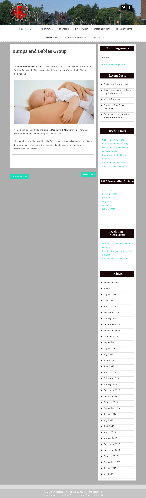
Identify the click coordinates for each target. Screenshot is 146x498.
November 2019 (112, 330)
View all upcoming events (113, 64)
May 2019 (106, 201)
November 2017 (112, 450)
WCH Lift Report (112, 99)
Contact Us (51, 37)
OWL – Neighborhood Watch (115, 147)
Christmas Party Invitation (117, 84)
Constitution (46, 29)
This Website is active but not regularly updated (119, 92)
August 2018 (110, 414)
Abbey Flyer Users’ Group (113, 166)
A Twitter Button (123, 7)
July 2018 (109, 420)
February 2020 (108, 209)
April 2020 (109, 300)
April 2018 (109, 426)
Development (81, 29)
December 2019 (112, 324)
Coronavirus (99, 37)
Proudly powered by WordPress (59, 495)
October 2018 (111, 402)
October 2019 (108, 205)
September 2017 (112, 462)
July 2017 (109, 474)
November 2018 (112, 396)
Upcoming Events (102, 29)
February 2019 (108, 197)
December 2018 (112, 390)
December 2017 (112, 444)
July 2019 (109, 354)
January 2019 (110, 384)
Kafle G (99, 495)
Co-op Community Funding (75, 37)
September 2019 (112, 342)
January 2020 (110, 318)
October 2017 (111, 456)
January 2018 (110, 438)
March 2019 (110, 372)
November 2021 (112, 282)
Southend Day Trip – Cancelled (114, 107)
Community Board (124, 29)
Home (21, 29)
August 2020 (110, 294)
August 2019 (110, 348)
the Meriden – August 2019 (114, 258)
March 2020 (110, 306)
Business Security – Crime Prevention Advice (117, 116)
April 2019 (109, 366)
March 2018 (107, 190)
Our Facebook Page (111, 151)
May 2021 (109, 288)
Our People (64, 29)
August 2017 (110, 468)
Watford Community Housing (115, 143)
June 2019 (109, 360)
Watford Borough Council (113, 140)
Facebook (129, 7)
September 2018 (109, 194)
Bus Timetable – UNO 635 (113, 162)
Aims (32, 29)
